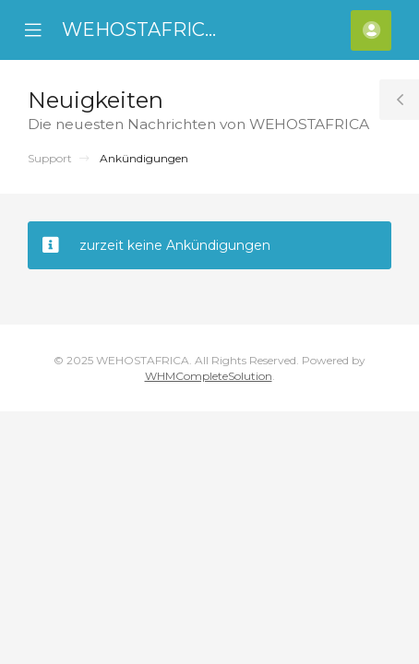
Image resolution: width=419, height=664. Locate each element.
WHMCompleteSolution (208, 376)
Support (50, 158)
